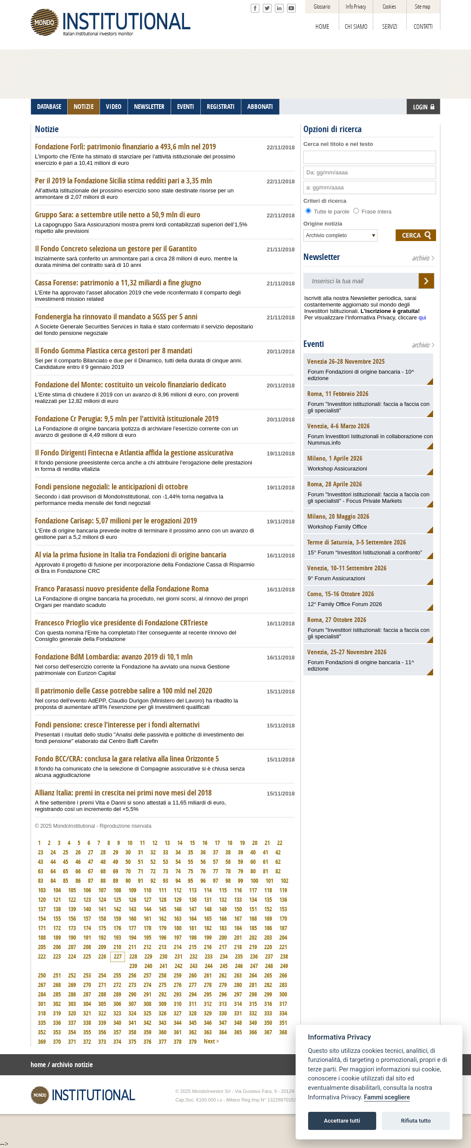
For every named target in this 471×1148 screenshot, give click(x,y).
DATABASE (49, 107)
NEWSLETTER (149, 107)
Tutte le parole (328, 211)
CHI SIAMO (356, 27)
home (38, 1065)
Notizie (47, 129)
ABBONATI (260, 107)
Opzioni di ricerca (332, 129)
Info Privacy (356, 6)
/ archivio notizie (70, 1065)
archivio (420, 258)
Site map (422, 6)
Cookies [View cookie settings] (389, 6)
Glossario (322, 6)
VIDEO (114, 107)
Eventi (313, 344)
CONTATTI (423, 27)
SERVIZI (389, 27)
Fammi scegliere (387, 1097)
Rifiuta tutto (415, 1120)
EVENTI (185, 107)
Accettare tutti (342, 1120)
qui (422, 317)
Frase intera (372, 211)
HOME (322, 27)
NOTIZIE (84, 107)
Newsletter (321, 257)
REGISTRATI (221, 107)
